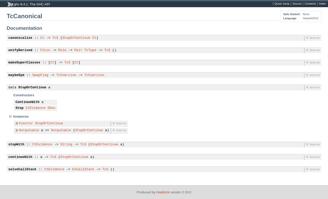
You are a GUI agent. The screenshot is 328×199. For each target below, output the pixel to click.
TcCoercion (66, 75)
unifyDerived (20, 50)
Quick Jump (281, 3)
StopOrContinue (76, 38)
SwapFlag (40, 75)
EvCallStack (83, 169)
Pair (78, 50)
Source (297, 3)
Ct (42, 38)
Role (62, 50)
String (66, 144)
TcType (90, 50)
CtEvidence (36, 108)
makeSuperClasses (24, 62)
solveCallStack (22, 169)
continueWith (20, 157)
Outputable (29, 130)
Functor (26, 123)
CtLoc (45, 50)
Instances (21, 116)
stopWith (16, 144)
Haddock (162, 192)
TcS (55, 38)
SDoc (51, 108)
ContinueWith (28, 102)
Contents (310, 3)
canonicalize (20, 38)
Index (322, 3)
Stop (20, 108)
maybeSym (16, 75)
